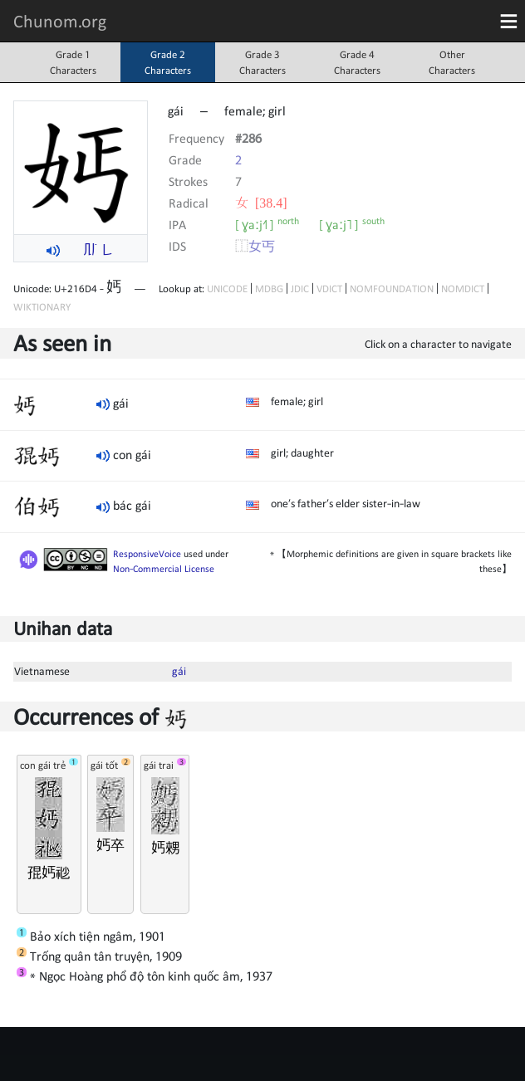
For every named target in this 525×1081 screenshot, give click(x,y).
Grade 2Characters (168, 62)
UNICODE (227, 288)
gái (179, 671)
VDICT (329, 288)
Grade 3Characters (262, 62)
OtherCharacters (452, 62)
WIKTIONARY (42, 306)
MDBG (269, 288)
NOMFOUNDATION (392, 288)
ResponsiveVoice (147, 554)
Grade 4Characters (357, 62)
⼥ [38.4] (261, 202)
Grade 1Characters (73, 62)
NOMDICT (462, 288)
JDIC (300, 288)
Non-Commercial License (163, 569)
